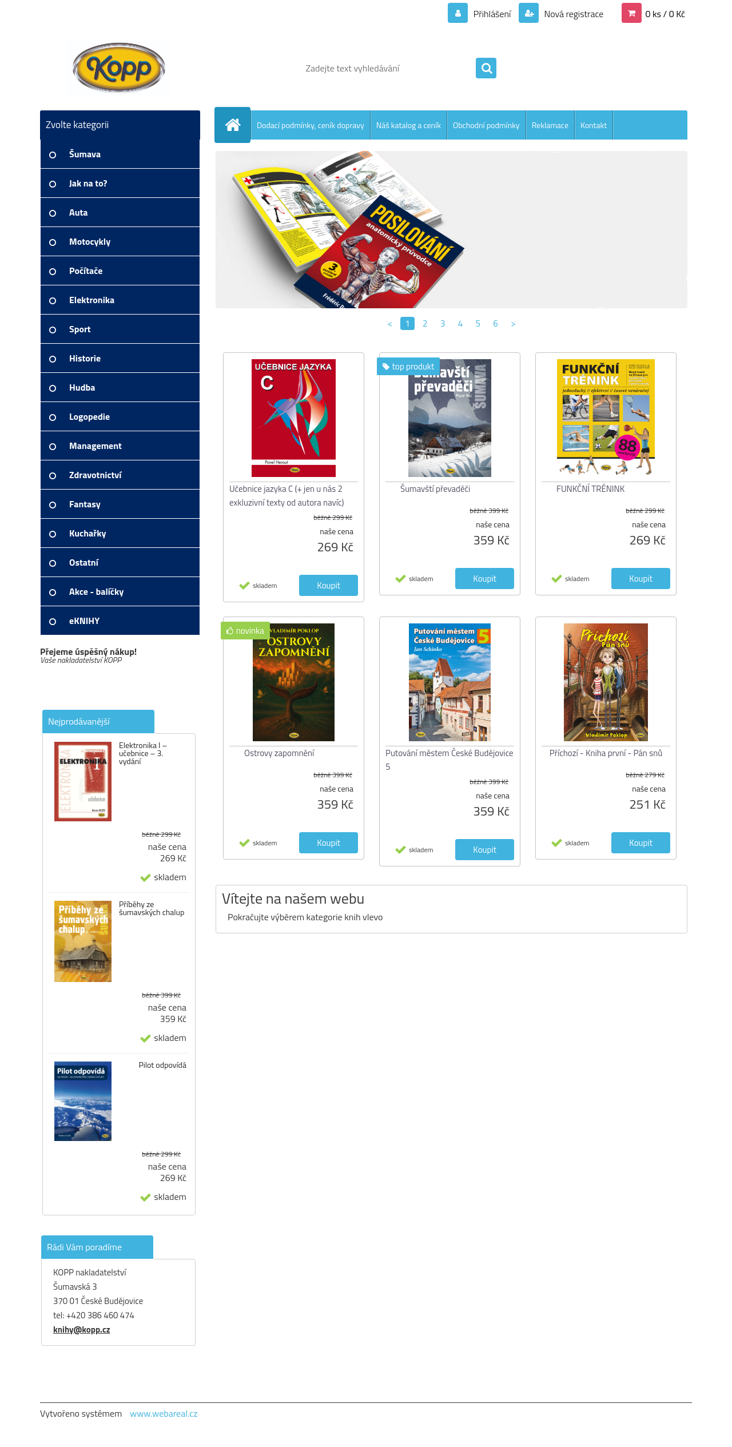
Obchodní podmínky (486, 125)
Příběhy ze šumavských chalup (151, 908)
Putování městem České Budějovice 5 (449, 759)
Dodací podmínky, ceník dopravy (310, 125)
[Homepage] (237, 124)
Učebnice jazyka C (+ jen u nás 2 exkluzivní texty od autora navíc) (286, 495)
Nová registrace (573, 14)
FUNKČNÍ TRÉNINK (590, 488)
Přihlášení (492, 14)
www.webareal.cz (164, 1413)
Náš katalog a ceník (408, 125)
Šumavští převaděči (435, 488)
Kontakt (593, 125)
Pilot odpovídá (162, 1065)
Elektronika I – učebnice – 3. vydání (143, 753)
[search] (486, 68)
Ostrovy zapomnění (279, 753)
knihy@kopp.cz (81, 1329)
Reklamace (550, 125)
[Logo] (118, 68)
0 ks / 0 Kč (665, 14)
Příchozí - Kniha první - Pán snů (606, 753)
